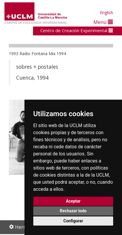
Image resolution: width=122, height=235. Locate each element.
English (106, 12)
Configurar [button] (73, 220)
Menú (103, 22)
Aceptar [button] (73, 201)
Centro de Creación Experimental (76, 30)
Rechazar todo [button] (73, 210)
